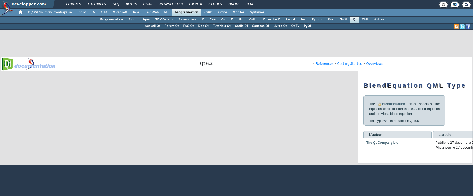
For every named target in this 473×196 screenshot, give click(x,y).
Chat (147, 4)
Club (249, 4)
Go (241, 20)
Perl (303, 20)
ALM (103, 12)
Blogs (131, 4)
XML (365, 20)
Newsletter (170, 4)
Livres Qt (280, 26)
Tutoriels (96, 4)
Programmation (186, 12)
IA (93, 12)
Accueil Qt (152, 26)
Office (222, 12)
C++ (213, 20)
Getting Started (349, 64)
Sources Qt (260, 26)
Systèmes (257, 12)
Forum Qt (171, 26)
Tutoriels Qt (221, 26)
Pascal (290, 20)
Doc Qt (203, 26)
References (324, 64)
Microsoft (120, 12)
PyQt (307, 26)
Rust (331, 20)
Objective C (271, 20)
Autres (379, 20)
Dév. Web (151, 12)
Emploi (195, 4)
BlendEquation (393, 104)
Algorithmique (139, 20)
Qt (354, 20)
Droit (233, 4)
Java (136, 12)
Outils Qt (241, 26)
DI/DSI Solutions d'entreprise (50, 12)
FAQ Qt (188, 26)
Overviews (374, 64)
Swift (343, 20)
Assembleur (187, 20)
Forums (73, 4)
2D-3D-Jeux (164, 20)
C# (223, 20)
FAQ (115, 4)
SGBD (208, 12)
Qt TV (295, 26)
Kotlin (253, 20)
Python (317, 20)
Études (215, 4)
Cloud (81, 12)
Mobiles (239, 12)
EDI (167, 12)
